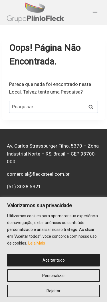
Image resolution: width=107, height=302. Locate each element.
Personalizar (53, 275)
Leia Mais (36, 243)
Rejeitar (53, 291)
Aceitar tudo (54, 260)
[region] (53, 249)
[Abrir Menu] (95, 12)
